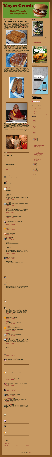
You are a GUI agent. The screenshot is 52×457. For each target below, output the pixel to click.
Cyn (7, 321)
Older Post (27, 445)
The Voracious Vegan (9, 398)
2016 (34, 127)
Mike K (7, 338)
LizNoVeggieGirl (8, 237)
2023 (34, 119)
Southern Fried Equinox (37, 146)
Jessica (7, 326)
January (35, 171)
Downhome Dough (36, 152)
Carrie (7, 316)
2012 (34, 132)
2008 (34, 173)
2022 (34, 120)
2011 (34, 133)
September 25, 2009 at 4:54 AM (10, 224)
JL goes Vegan (36, 113)
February (35, 170)
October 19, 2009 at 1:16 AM (10, 441)
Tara (7, 181)
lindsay (7, 294)
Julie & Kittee (35, 111)
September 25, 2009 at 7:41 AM (10, 253)
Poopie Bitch (9, 46)
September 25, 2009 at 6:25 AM (10, 239)
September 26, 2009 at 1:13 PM (10, 379)
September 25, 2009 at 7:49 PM (10, 330)
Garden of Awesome (37, 141)
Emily (7, 208)
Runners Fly (35, 107)
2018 (34, 125)
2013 (34, 131)
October (35, 139)
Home (17, 445)
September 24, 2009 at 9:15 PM (10, 161)
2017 (34, 126)
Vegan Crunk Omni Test (37, 147)
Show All (47, 114)
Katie (7, 333)
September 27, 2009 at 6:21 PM (10, 385)
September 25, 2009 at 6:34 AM (10, 244)
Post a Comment (7, 443)
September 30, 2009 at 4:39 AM (10, 422)
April (35, 168)
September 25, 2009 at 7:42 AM (10, 258)
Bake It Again (36, 160)
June (35, 165)
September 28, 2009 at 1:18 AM (10, 390)
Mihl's (16, 50)
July (34, 164)
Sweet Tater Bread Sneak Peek (38, 155)
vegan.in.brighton (9, 220)
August (35, 163)
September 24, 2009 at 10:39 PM (10, 205)
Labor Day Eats (36, 158)
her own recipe (23, 26)
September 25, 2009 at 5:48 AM (10, 229)
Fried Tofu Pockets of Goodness (38, 153)
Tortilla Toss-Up (36, 144)
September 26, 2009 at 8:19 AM (10, 368)
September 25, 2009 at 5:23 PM (10, 323)
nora (7, 306)
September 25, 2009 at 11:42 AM (10, 313)
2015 (34, 128)
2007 (34, 174)
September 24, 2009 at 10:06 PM (10, 191)
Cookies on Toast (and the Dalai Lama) (39, 145)
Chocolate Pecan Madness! (38, 154)
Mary (7, 256)
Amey (7, 175)
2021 (34, 121)
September (35, 140)
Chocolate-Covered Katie (37, 108)
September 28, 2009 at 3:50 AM (10, 395)
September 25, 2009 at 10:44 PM (10, 343)
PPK (19, 23)
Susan (7, 232)
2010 (34, 134)
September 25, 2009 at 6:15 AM (10, 234)
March (35, 169)
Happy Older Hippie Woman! (10, 187)
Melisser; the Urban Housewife (10, 419)
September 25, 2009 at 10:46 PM (10, 350)
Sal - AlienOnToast (9, 404)
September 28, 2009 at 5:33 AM (10, 401)
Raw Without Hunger (37, 161)
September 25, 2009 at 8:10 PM (10, 335)
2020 (34, 122)
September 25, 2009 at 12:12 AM (10, 217)
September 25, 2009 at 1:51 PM (10, 318)
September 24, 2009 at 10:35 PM (10, 199)
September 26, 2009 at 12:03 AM (10, 355)
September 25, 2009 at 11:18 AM (10, 297)
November (35, 138)
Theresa (7, 202)
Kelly (7, 169)
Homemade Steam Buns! (37, 159)
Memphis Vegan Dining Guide (37, 42)
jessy (7, 282)
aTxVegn (7, 413)
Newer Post (6, 445)
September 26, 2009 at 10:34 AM (10, 374)
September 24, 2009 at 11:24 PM (10, 212)
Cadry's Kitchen (36, 110)
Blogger (30, 452)
